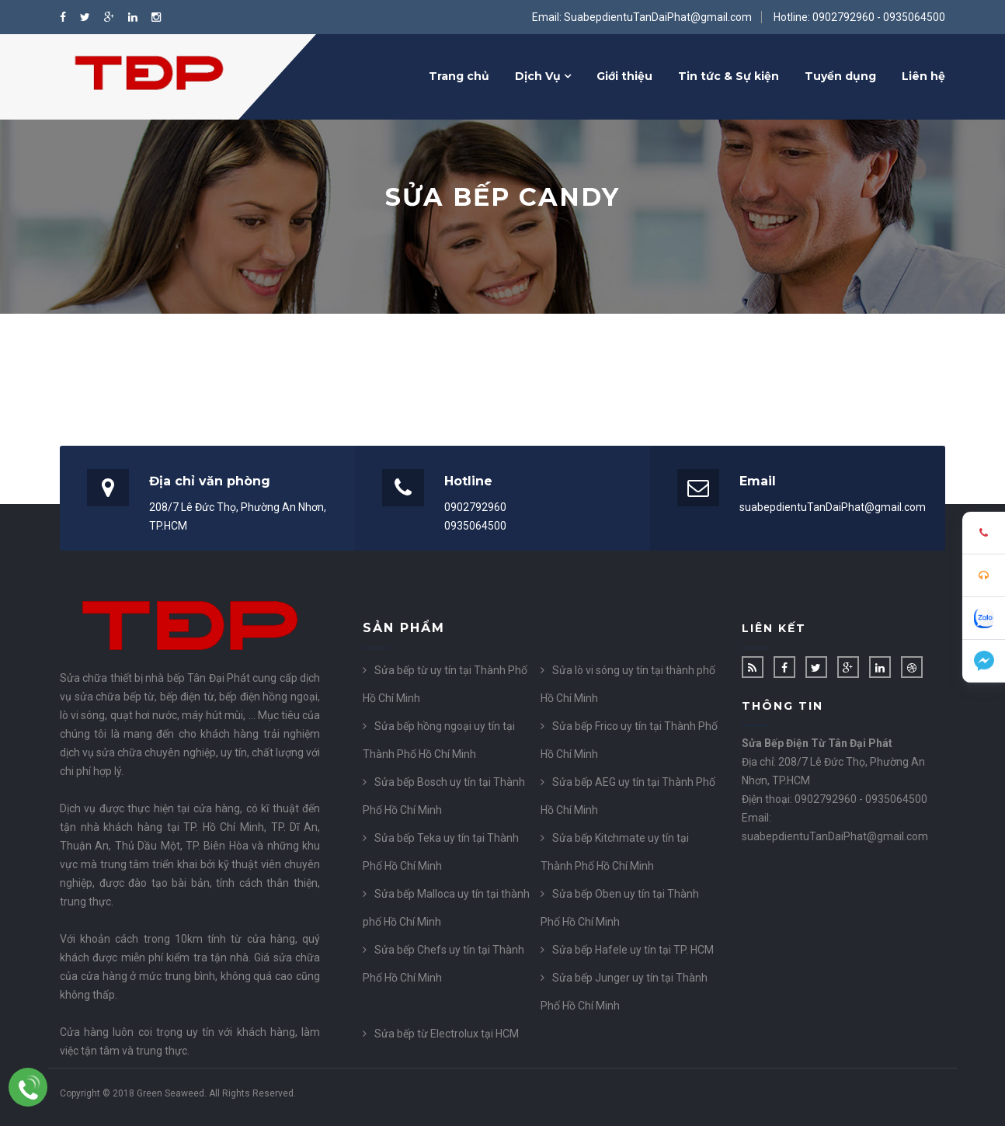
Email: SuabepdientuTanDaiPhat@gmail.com (642, 17)
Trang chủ (459, 76)
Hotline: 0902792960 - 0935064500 (859, 17)
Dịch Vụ (543, 76)
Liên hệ (923, 76)
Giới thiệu (624, 76)
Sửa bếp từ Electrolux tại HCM (446, 1033)
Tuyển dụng (840, 76)
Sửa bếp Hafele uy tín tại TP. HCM (633, 950)
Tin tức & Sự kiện (728, 76)
